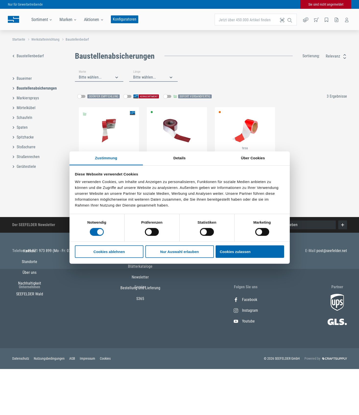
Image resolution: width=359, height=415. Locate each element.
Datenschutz (21, 404)
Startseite (18, 39)
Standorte (29, 310)
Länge (136, 71)
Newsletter (140, 342)
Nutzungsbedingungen (49, 404)
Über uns (29, 321)
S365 (140, 364)
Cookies (105, 404)
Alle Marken (140, 299)
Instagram (246, 310)
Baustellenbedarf (77, 39)
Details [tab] (180, 158)
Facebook (245, 299)
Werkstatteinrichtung (45, 39)
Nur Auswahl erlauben (179, 252)
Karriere (29, 299)
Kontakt (140, 310)
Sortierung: (311, 56)
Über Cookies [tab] (253, 158)
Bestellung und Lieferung (140, 353)
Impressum (88, 404)
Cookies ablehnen (109, 252)
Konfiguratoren (124, 19)
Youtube (244, 321)
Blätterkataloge (140, 332)
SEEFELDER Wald (29, 342)
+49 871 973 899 (39, 250)
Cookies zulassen (235, 252)
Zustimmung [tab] (106, 158)
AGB (72, 404)
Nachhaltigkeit (29, 332)
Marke (82, 71)
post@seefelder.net (331, 250)
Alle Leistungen (140, 321)
